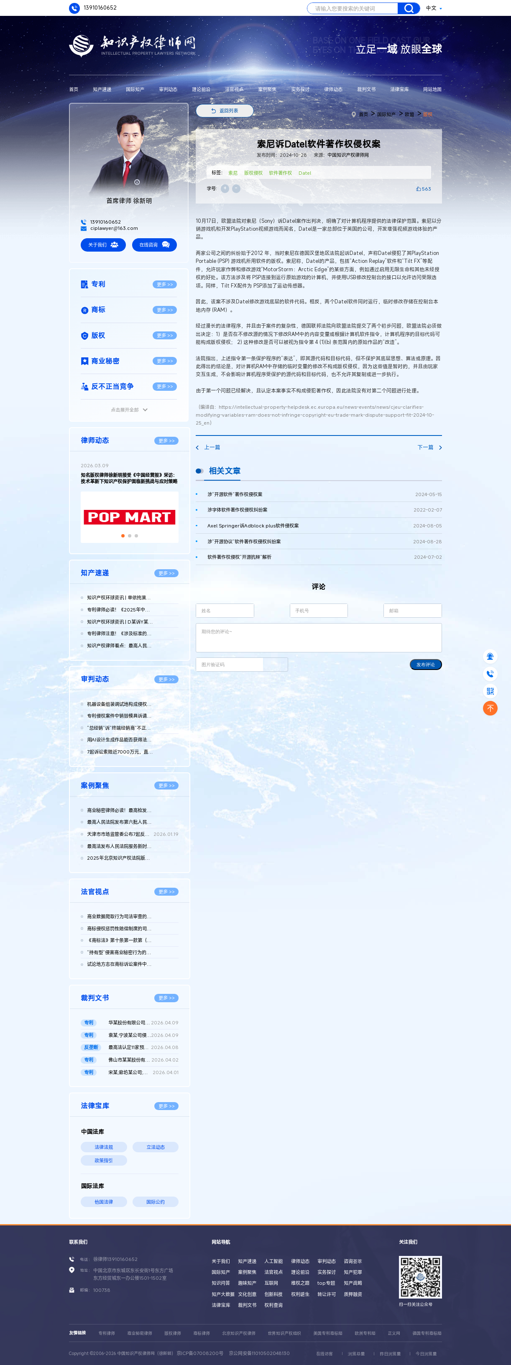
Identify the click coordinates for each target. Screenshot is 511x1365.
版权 (427, 114)
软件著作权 (280, 173)
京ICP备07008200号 (199, 1353)
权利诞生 (300, 1294)
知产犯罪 (353, 1272)
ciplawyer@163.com (109, 228)
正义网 (394, 1333)
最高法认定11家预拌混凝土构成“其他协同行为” (143, 1048)
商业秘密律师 (139, 1333)
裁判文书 (366, 89)
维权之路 (300, 1283)
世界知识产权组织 (284, 1333)
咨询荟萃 (353, 1261)
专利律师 (106, 1333)
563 (426, 189)
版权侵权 (253, 173)
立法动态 (155, 1147)
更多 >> (165, 284)
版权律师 (172, 1333)
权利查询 (273, 1305)
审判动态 (168, 89)
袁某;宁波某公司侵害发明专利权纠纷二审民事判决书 (143, 1035)
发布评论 (425, 664)
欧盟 (409, 114)
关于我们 (103, 244)
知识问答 (221, 1283)
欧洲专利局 (365, 1333)
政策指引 (104, 1160)
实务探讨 (300, 89)
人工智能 (273, 1261)
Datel (305, 173)
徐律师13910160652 (115, 1259)
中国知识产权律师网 (348, 155)
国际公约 (155, 1202)
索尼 (233, 173)
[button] (123, 535)
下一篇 (429, 447)
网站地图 (432, 89)
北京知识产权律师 (239, 1333)
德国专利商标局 (427, 1333)
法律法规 (104, 1147)
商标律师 (201, 1333)
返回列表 (229, 110)
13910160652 (93, 8)
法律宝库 (399, 89)
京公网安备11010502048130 (259, 1353)
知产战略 (353, 1283)
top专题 (326, 1283)
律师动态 (333, 89)
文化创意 (247, 1294)
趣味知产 (247, 1283)
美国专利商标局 (327, 1333)
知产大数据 (223, 1294)
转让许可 (326, 1294)
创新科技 (273, 1294)
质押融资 (353, 1294)
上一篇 (208, 447)
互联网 (271, 1283)
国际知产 (135, 89)
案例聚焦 (267, 89)
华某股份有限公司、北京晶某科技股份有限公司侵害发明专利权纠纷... (143, 1023)
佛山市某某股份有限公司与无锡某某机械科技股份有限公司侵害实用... (143, 1060)
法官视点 (234, 89)
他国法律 (104, 1202)
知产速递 (102, 89)
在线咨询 (154, 244)
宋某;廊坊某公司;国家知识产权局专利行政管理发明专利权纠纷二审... (143, 1073)
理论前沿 (201, 89)
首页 (73, 89)
